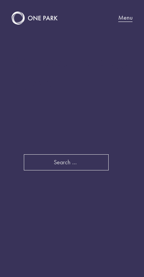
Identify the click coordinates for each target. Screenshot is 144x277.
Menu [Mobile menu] (125, 18)
